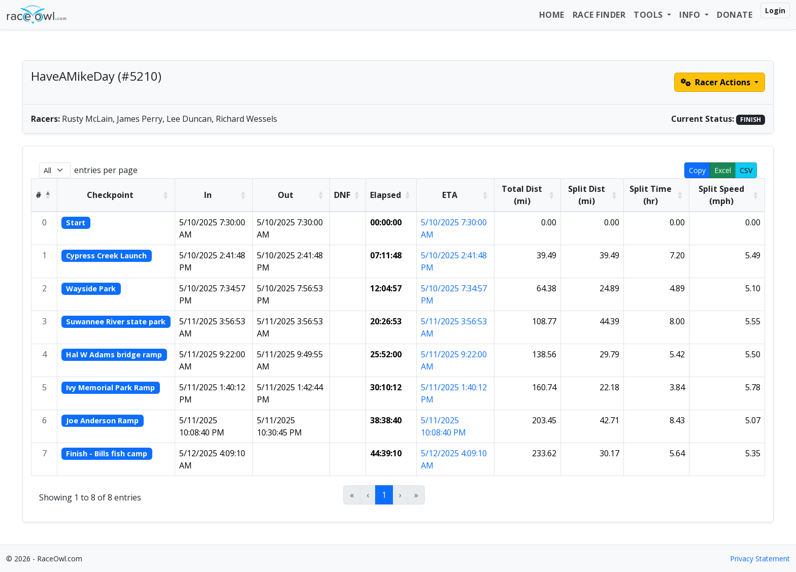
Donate (734, 14)
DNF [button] (342, 194)
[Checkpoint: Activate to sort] (116, 195)
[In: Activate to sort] (213, 195)
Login (775, 10)
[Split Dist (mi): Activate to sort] (591, 195)
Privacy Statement (760, 558)
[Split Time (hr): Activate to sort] (656, 195)
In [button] (208, 194)
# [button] (39, 194)
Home (552, 14)
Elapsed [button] (385, 194)
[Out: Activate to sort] (291, 195)
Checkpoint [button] (110, 194)
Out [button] (285, 194)
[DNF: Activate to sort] (348, 195)
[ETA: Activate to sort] (455, 195)
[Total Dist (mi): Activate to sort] (527, 195)
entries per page (106, 170)
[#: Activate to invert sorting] (44, 195)
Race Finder (599, 14)
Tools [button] (649, 14)
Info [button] (691, 14)
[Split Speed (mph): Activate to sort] (727, 195)
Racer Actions (716, 82)
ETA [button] (449, 194)
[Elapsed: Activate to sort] (391, 195)
